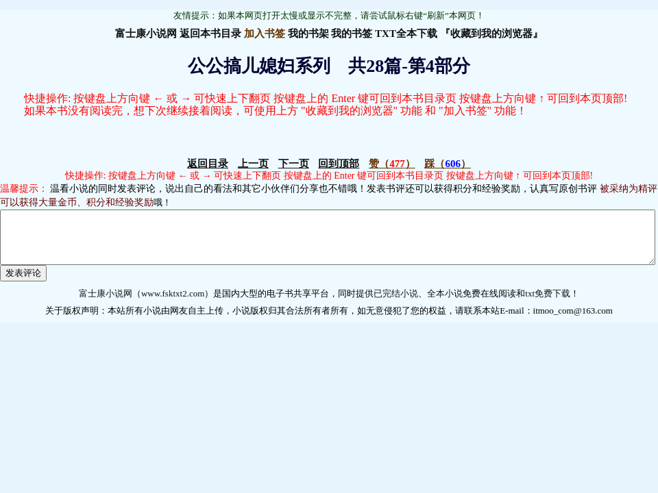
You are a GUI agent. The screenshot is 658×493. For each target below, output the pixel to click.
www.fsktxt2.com (172, 304)
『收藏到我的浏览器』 (491, 33)
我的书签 (351, 33)
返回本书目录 (210, 33)
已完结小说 (396, 304)
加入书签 (264, 33)
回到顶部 (338, 163)
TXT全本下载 (406, 33)
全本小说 (445, 304)
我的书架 (308, 33)
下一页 (293, 163)
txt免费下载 (547, 304)
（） (392, 163)
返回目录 (207, 163)
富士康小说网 (146, 33)
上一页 (253, 163)
